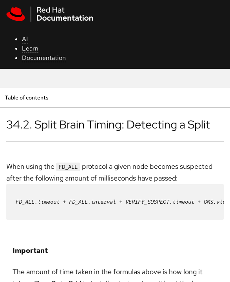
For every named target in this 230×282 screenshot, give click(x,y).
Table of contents (26, 97)
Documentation (44, 58)
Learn (30, 48)
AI (25, 39)
